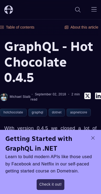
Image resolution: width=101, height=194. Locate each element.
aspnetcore (78, 112)
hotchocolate (13, 112)
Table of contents (17, 27)
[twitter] (87, 97)
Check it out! (50, 184)
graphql (37, 112)
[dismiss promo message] (93, 138)
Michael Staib (15, 97)
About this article (82, 27)
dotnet (57, 112)
